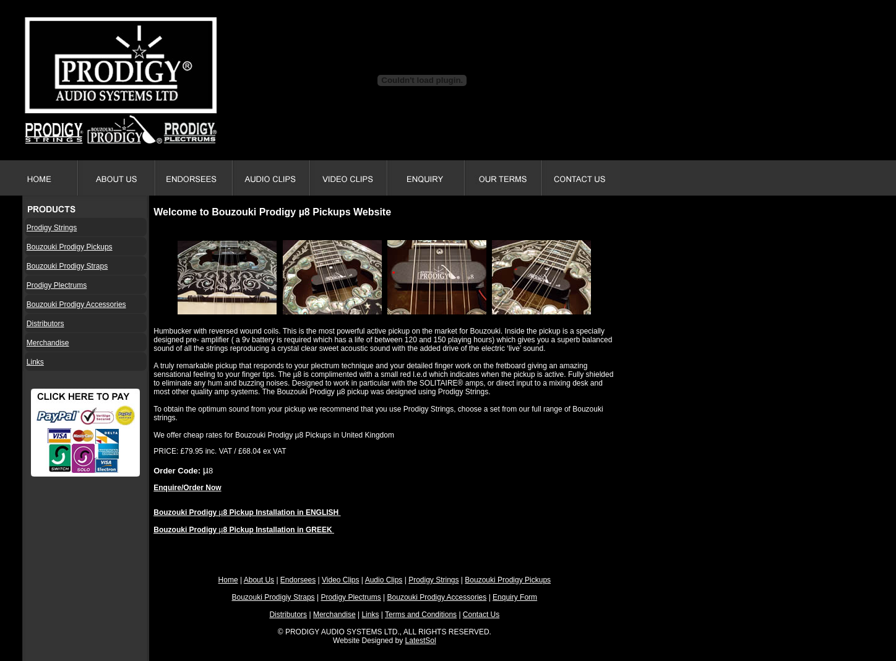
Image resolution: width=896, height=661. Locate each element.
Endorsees (298, 580)
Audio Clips (384, 580)
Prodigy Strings (52, 227)
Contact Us (481, 614)
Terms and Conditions (421, 614)
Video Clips (340, 580)
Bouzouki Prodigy (185, 512)
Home (228, 580)
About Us (259, 580)
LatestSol (420, 640)
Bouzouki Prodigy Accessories (76, 304)
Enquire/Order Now (187, 487)
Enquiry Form (515, 597)
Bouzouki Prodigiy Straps (273, 597)
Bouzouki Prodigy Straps (67, 266)
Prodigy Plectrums (57, 285)
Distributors (45, 323)
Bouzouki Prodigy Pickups (70, 247)
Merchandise (48, 343)
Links (35, 362)
